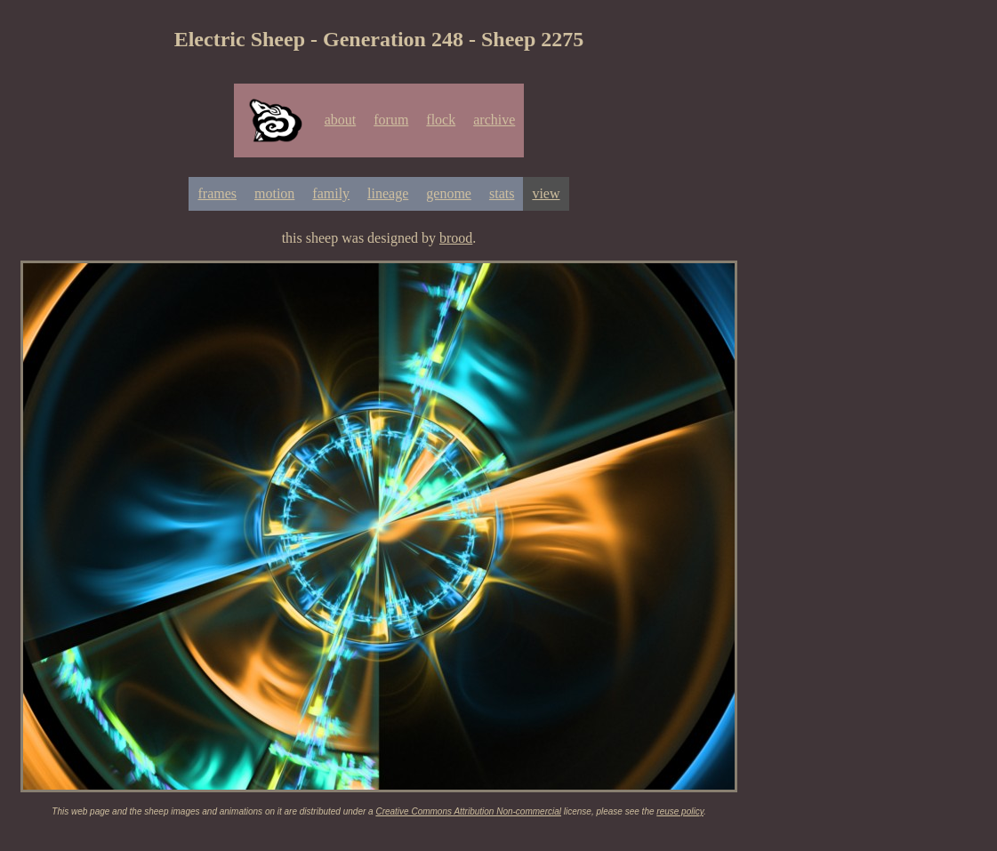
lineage (387, 193)
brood (455, 237)
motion (274, 193)
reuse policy (680, 811)
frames (217, 193)
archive (494, 119)
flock (440, 119)
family (331, 193)
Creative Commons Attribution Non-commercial (468, 811)
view (545, 193)
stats (501, 193)
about (341, 119)
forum (391, 119)
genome (448, 193)
